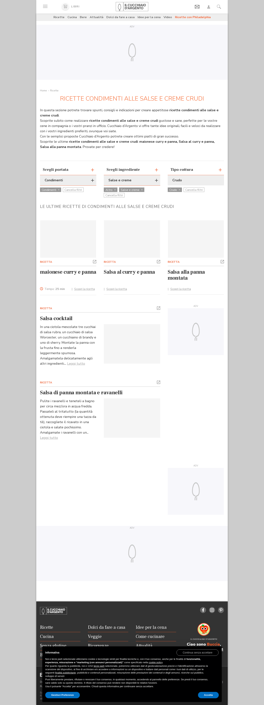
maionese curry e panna (68, 272)
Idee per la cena (149, 17)
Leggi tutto (76, 363)
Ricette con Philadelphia (193, 17)
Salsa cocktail (56, 318)
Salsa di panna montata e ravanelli (81, 392)
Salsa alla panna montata (186, 275)
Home (43, 90)
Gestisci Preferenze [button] (62, 695)
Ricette (59, 17)
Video (168, 17)
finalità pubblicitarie (65, 672)
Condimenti (50, 190)
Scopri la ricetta (84, 289)
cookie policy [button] (155, 662)
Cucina (72, 17)
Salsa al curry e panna (129, 272)
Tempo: (54, 289)
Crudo (174, 190)
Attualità (96, 17)
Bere (83, 17)
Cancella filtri (73, 190)
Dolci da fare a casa (120, 17)
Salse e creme (132, 190)
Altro (110, 190)
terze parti (99, 666)
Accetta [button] (208, 695)
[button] (94, 261)
